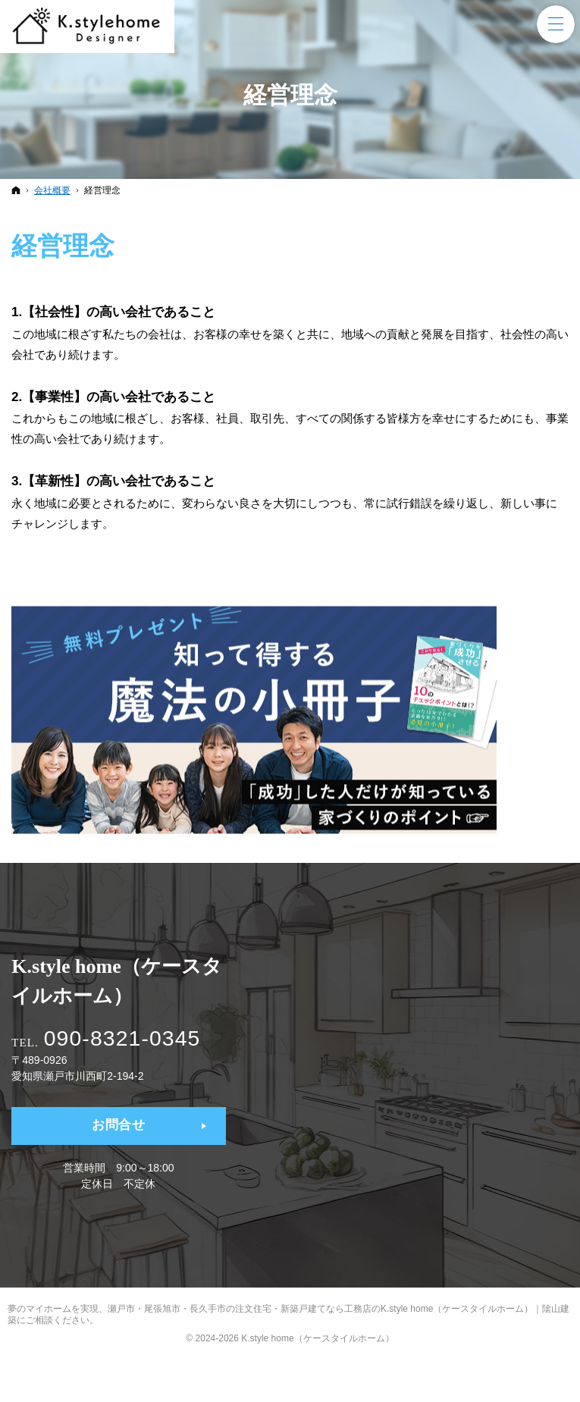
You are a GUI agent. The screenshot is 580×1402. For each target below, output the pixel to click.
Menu (556, 24)
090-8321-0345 (130, 1037)
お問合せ (118, 1126)
